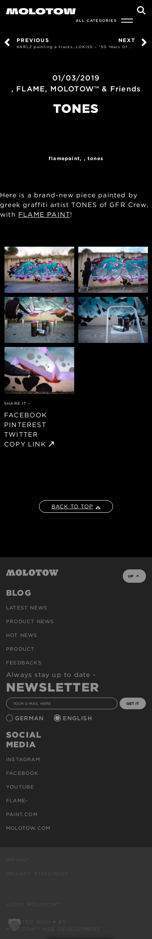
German (30, 718)
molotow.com (28, 828)
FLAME (30, 89)
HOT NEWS (22, 635)
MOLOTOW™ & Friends (95, 89)
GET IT (132, 703)
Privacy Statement (37, 874)
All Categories (96, 20)
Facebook (22, 773)
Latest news (26, 608)
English (78, 718)
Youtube (20, 787)
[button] (14, 924)
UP (133, 576)
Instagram (23, 759)
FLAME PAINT (44, 214)
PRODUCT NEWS (30, 621)
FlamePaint (64, 158)
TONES (95, 158)
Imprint (18, 860)
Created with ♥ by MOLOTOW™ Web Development (53, 925)
